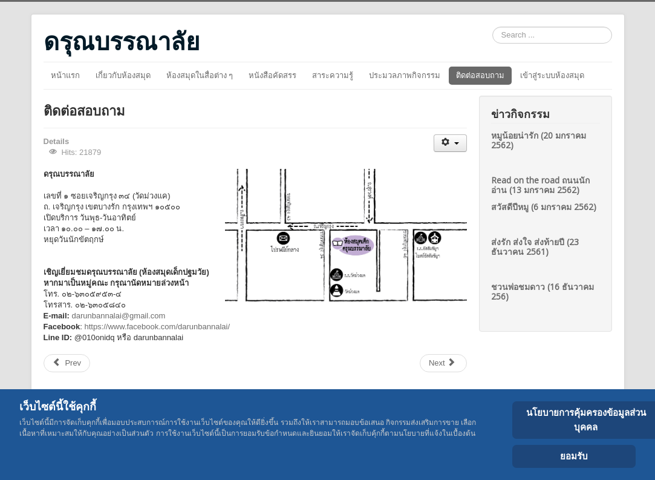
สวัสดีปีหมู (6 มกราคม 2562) (543, 206)
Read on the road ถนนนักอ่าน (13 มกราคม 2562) (540, 185)
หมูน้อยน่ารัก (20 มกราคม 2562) (538, 140)
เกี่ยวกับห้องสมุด (123, 75)
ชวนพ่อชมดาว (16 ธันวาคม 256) (542, 291)
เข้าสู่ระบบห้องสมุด (552, 75)
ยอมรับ (574, 456)
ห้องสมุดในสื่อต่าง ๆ (199, 75)
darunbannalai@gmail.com (118, 315)
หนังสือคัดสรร (272, 75)
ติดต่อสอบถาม (480, 75)
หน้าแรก (65, 75)
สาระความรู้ (332, 75)
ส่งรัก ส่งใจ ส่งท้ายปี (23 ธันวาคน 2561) (535, 246)
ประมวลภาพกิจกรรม (404, 75)
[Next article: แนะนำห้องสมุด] (443, 363)
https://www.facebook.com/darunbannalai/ (157, 326)
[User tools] (450, 143)
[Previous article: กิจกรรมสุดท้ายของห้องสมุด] (67, 363)
